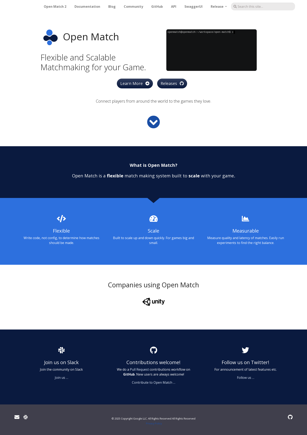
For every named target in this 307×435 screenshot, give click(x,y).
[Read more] (153, 122)
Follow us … (245, 377)
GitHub (157, 6)
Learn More (134, 83)
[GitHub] (290, 417)
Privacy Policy (154, 423)
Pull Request (139, 369)
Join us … (61, 377)
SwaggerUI (193, 6)
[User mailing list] (16, 417)
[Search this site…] (263, 6)
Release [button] (217, 6)
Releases (172, 83)
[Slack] (25, 417)
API (173, 6)
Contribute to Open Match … (153, 382)
